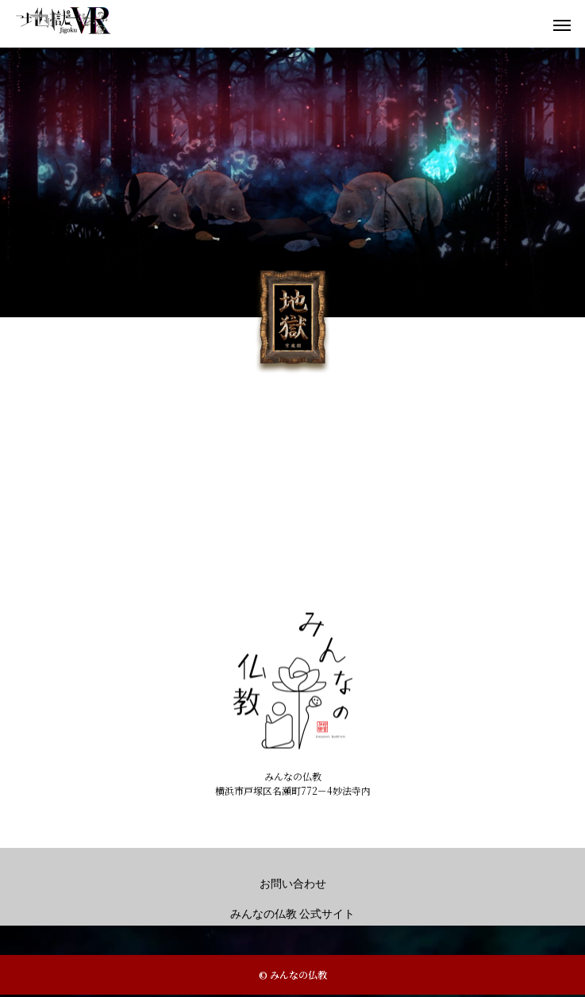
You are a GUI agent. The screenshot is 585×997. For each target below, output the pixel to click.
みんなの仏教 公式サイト (293, 914)
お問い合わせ (293, 884)
